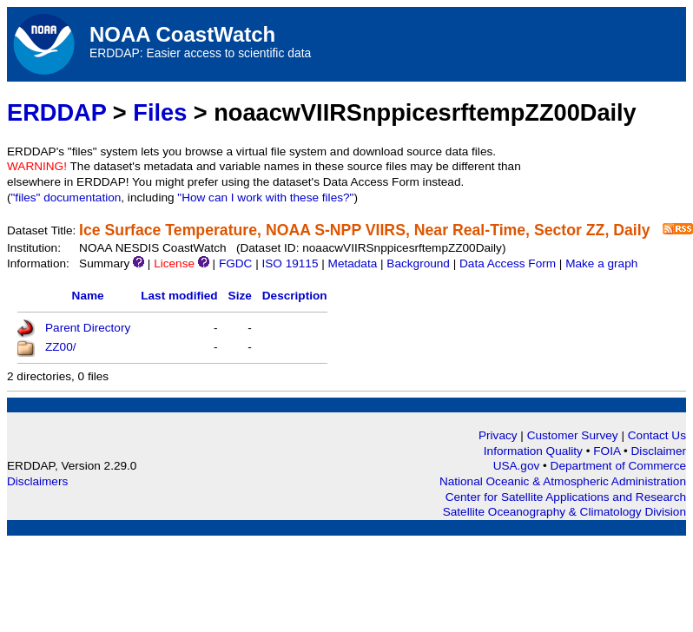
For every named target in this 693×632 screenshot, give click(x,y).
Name (88, 295)
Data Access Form (507, 263)
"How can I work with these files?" (265, 197)
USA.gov (518, 465)
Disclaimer (658, 451)
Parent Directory (87, 327)
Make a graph (601, 263)
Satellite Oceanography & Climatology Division (564, 511)
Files (160, 112)
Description (294, 295)
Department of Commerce (618, 465)
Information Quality (535, 451)
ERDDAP (56, 112)
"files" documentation (66, 197)
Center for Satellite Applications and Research (566, 497)
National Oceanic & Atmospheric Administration (562, 481)
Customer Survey (572, 435)
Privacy (498, 435)
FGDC (236, 263)
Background (418, 263)
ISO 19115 (289, 263)
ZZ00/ (60, 346)
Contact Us (657, 435)
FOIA (608, 451)
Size (240, 295)
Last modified (179, 295)
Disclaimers (37, 481)
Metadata (353, 263)
